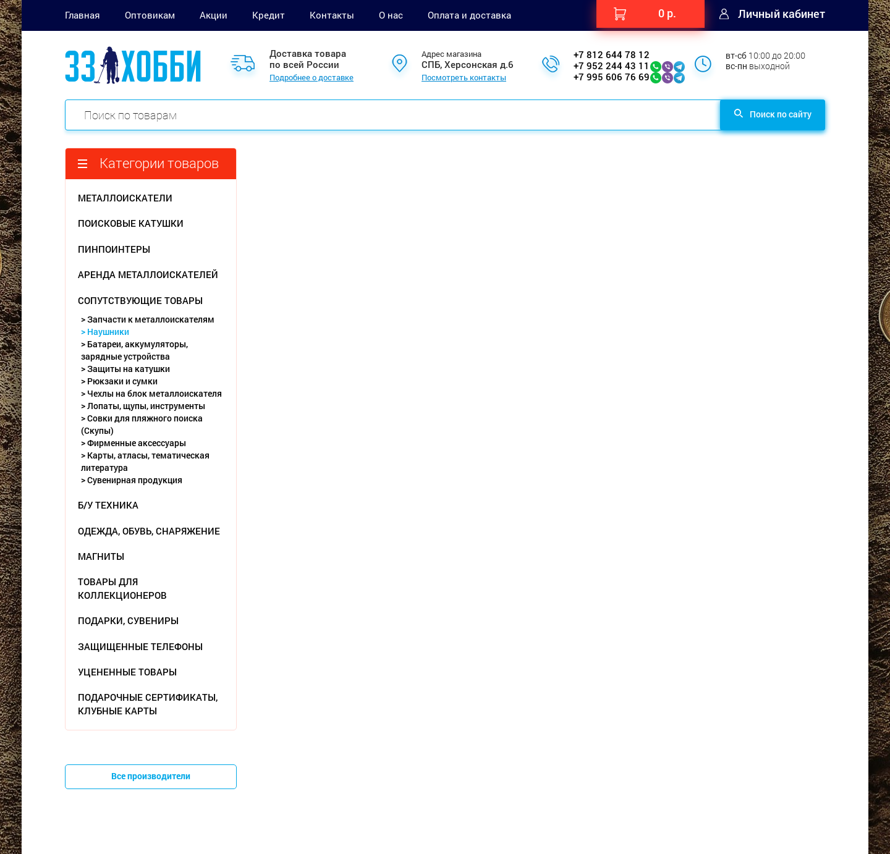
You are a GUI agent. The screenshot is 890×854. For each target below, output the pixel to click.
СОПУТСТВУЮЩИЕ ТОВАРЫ (140, 300)
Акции (213, 15)
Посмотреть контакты (464, 78)
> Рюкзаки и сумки (119, 381)
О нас (391, 15)
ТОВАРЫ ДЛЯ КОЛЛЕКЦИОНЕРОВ (122, 588)
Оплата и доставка (469, 15)
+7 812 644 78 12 (612, 54)
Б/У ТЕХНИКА (108, 505)
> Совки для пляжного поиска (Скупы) (142, 424)
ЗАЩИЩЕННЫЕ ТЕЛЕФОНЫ (140, 646)
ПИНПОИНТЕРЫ (114, 249)
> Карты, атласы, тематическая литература (145, 461)
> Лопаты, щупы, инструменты (143, 406)
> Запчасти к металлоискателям (147, 319)
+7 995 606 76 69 (612, 76)
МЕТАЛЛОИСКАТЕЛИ (125, 198)
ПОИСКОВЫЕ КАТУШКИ (131, 223)
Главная (82, 15)
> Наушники (105, 331)
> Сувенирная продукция (131, 480)
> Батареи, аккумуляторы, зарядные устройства (134, 350)
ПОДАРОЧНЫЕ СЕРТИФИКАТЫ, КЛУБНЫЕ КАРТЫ (148, 703)
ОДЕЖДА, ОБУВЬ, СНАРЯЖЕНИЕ (149, 531)
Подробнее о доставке (311, 78)
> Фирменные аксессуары (133, 443)
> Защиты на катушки (125, 368)
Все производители (150, 776)
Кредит (268, 15)
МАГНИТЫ (101, 556)
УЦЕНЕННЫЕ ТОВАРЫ (127, 672)
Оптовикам (150, 15)
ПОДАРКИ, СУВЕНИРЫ (128, 620)
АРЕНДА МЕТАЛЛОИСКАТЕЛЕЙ (148, 274)
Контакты (332, 15)
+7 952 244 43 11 (612, 65)
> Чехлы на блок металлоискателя (151, 393)
